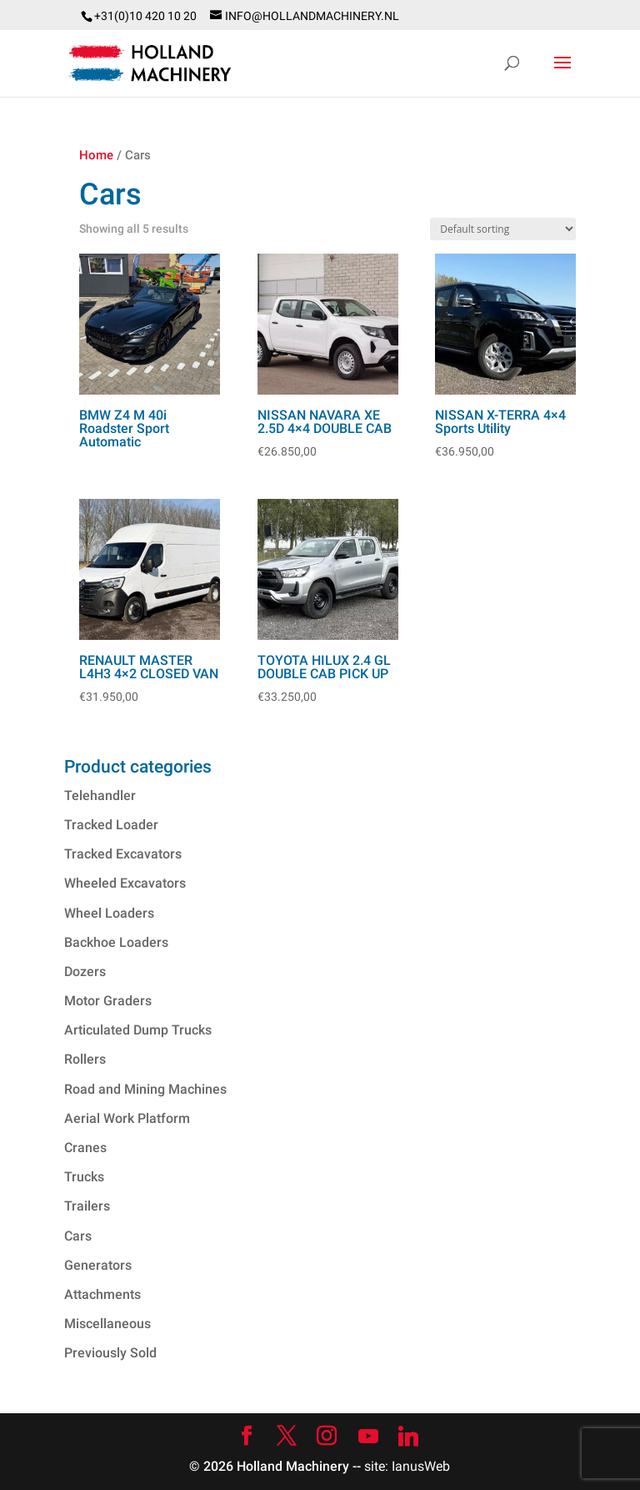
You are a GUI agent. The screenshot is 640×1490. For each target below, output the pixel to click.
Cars (78, 1236)
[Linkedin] (408, 1437)
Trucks (84, 1177)
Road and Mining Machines (145, 1089)
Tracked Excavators (123, 854)
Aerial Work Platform (127, 1118)
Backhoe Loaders (116, 942)
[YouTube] (368, 1437)
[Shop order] (503, 229)
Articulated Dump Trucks (138, 1030)
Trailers (87, 1206)
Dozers (85, 971)
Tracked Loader (111, 825)
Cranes (85, 1147)
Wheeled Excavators (125, 883)
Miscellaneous (107, 1323)
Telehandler (100, 795)
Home (96, 155)
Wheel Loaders (109, 913)
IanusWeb (421, 1466)
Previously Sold (110, 1353)
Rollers (85, 1059)
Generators (98, 1265)
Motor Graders (108, 1001)
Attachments (102, 1294)
